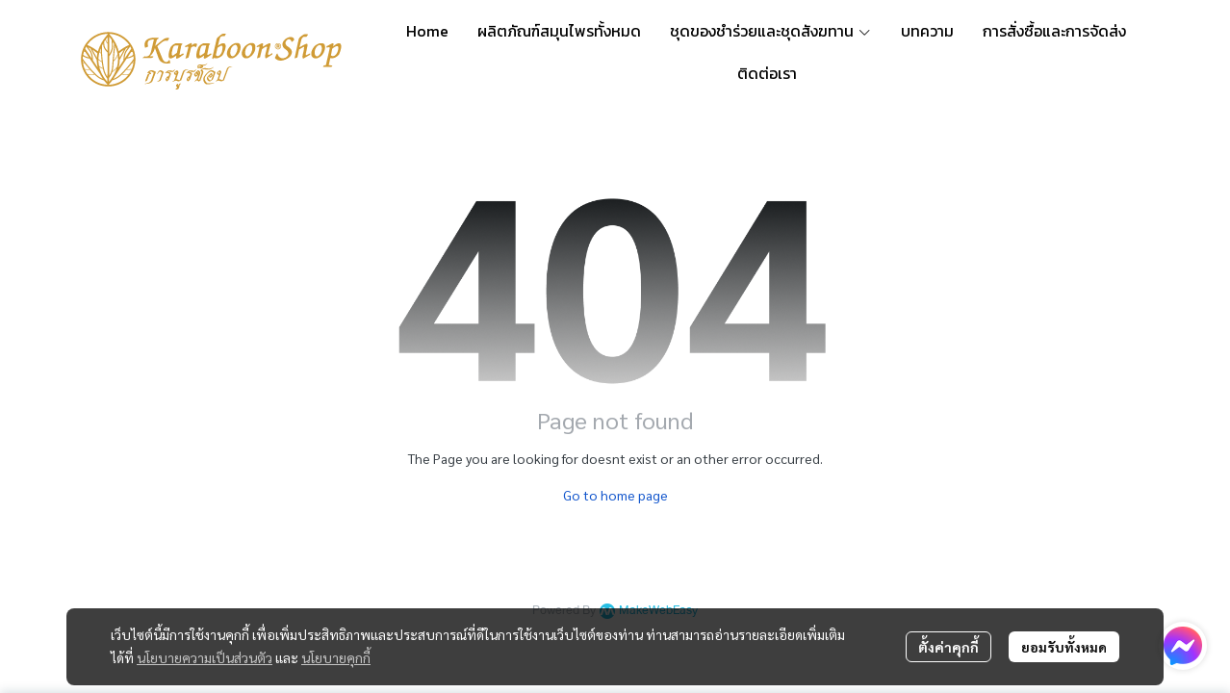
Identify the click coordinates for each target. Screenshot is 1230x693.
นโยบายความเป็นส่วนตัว (204, 657)
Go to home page (615, 494)
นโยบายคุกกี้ (336, 657)
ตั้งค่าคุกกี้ (948, 646)
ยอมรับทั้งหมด (1064, 646)
